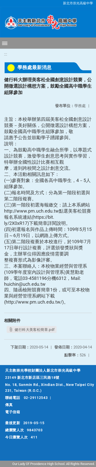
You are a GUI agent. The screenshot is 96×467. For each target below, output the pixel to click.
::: (5, 54)
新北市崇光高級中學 (78, 3)
